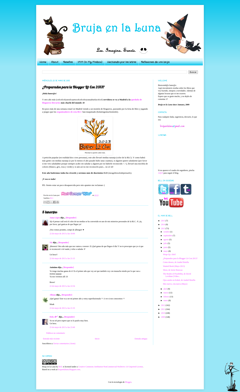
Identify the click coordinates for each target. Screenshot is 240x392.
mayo (165, 251)
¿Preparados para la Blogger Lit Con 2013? (180, 258)
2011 (163, 309)
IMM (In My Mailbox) (90, 62)
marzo (166, 293)
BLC (51, 198)
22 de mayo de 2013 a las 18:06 (62, 233)
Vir (51, 242)
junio (165, 247)
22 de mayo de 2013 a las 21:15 (62, 258)
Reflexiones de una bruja (155, 62)
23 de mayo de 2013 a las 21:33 (62, 308)
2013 (163, 228)
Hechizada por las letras (121, 62)
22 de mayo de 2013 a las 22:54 (62, 286)
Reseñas (68, 62)
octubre (166, 232)
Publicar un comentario (55, 333)
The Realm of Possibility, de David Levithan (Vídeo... (177, 275)
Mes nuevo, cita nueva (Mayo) (175, 284)
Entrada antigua (141, 339)
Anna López (55, 218)
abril (165, 289)
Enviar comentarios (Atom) (64, 343)
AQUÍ (160, 173)
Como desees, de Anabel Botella (176, 262)
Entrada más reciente (51, 339)
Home (43, 62)
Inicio (97, 339)
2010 (163, 313)
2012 (163, 305)
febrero (166, 296)
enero (165, 300)
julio (165, 243)
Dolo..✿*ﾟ (54, 317)
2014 (163, 224)
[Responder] (71, 218)
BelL (60, 367)
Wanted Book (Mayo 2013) (174, 266)
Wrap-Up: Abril (169, 254)
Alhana (53, 295)
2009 (163, 317)
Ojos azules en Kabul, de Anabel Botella (179, 280)
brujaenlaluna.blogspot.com (69, 369)
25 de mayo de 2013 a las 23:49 (62, 327)
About (54, 62)
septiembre (168, 235)
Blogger (128, 382)
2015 (163, 221)
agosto (166, 239)
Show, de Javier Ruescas (173, 270)
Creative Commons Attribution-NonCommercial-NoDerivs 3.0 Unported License (110, 367)
